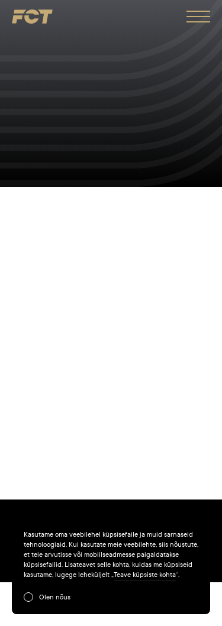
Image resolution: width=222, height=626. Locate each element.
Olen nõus (54, 597)
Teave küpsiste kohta (145, 574)
